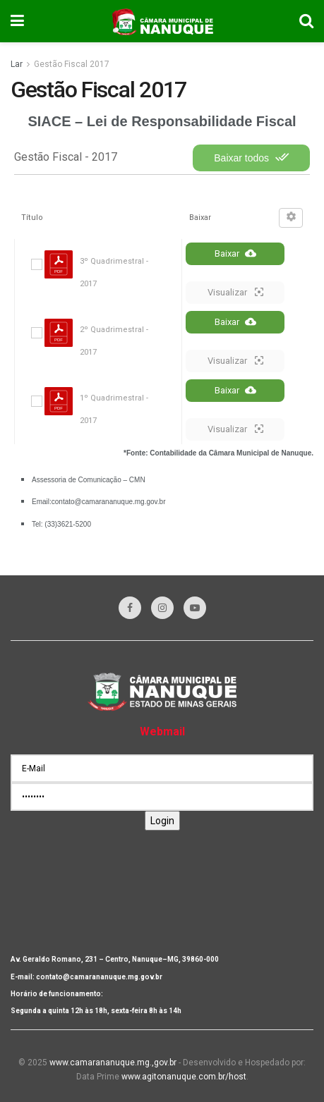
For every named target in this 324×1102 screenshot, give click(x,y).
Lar (17, 64)
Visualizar (235, 292)
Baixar (235, 253)
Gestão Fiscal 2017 (71, 64)
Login (162, 820)
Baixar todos (251, 157)
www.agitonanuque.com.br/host (183, 1077)
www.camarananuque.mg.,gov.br (112, 1062)
